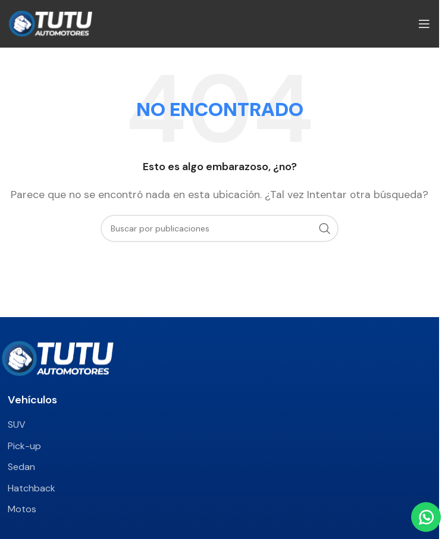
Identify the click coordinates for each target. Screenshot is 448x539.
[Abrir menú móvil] (424, 24)
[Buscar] (220, 228)
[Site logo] (50, 23)
